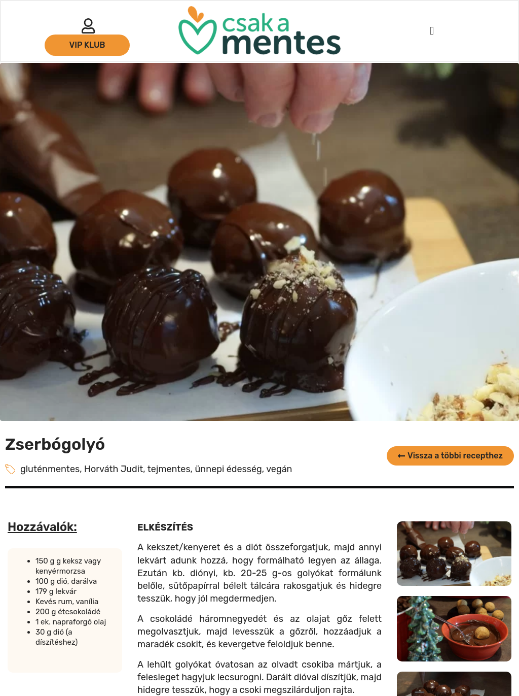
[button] (431, 31)
